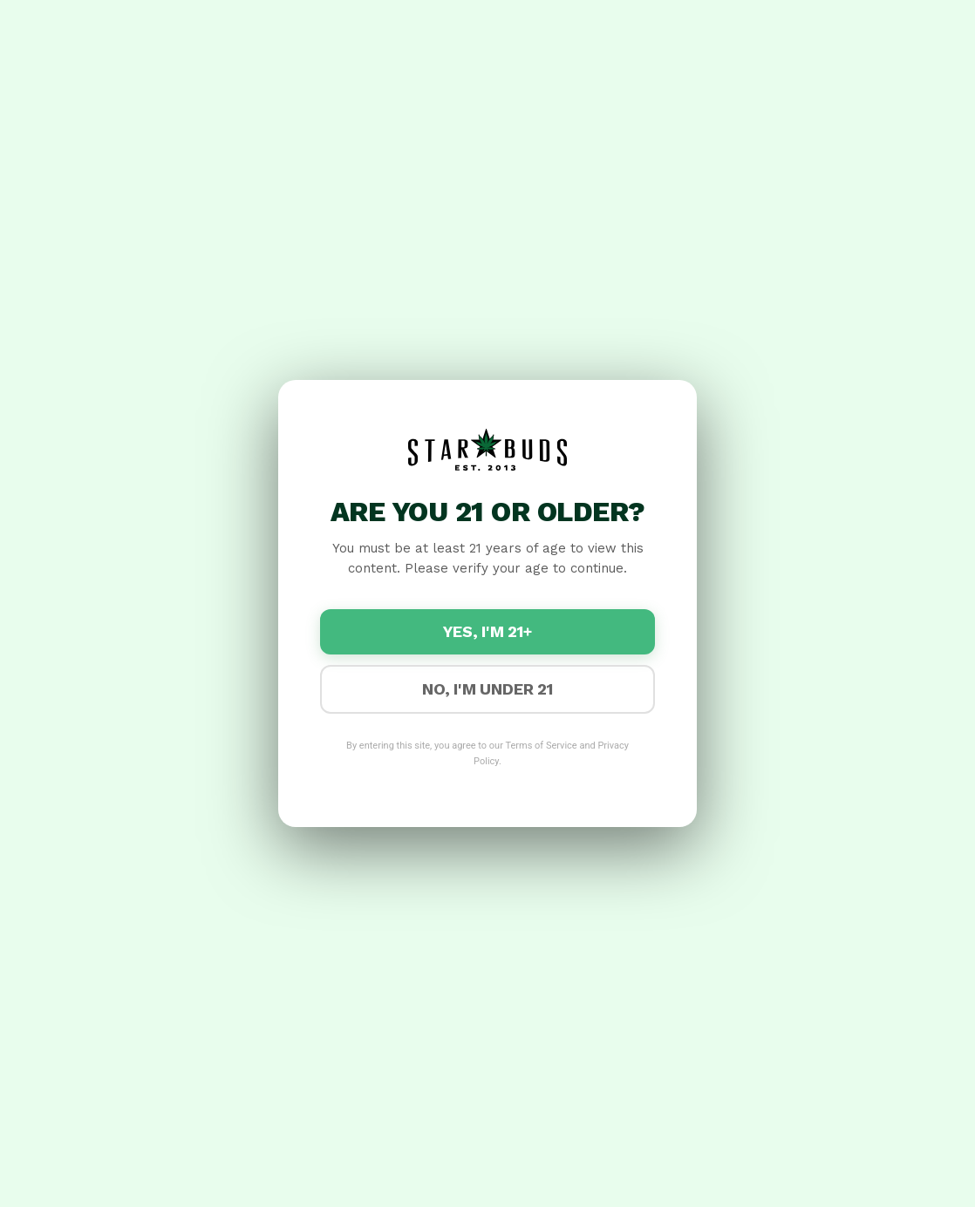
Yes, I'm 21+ (487, 632)
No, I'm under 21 (487, 690)
